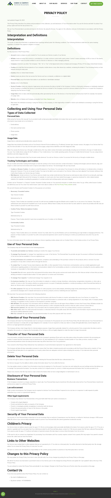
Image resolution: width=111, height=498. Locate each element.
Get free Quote (96, 4)
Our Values (53, 3)
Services (64, 3)
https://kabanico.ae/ (49, 99)
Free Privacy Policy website (64, 184)
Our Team (74, 3)
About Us (42, 3)
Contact (84, 3)
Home (34, 3)
